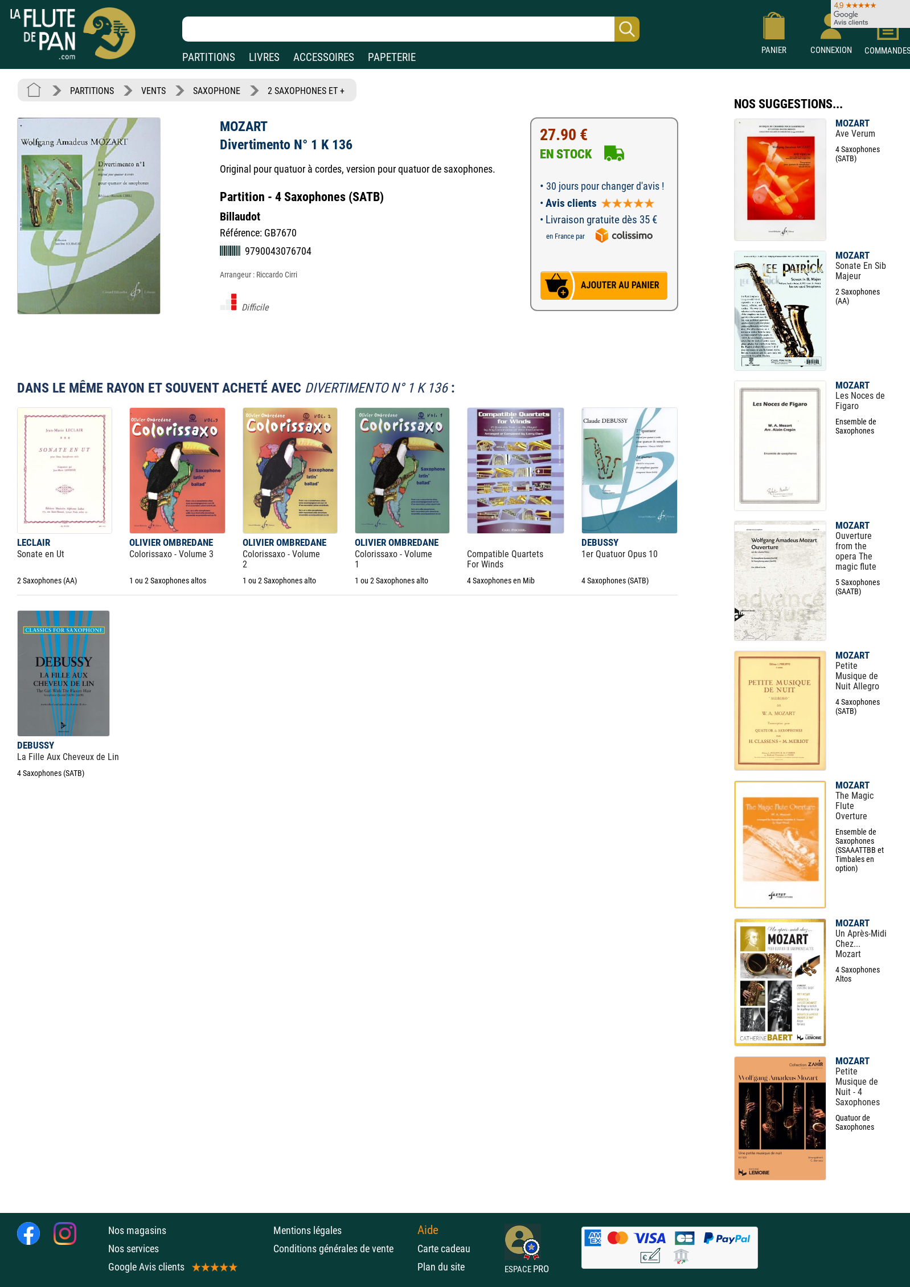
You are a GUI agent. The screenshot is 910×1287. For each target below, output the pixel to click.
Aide (427, 1230)
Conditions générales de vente (342, 1249)
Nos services (133, 1249)
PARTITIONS (208, 57)
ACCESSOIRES (323, 57)
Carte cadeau (443, 1249)
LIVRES (264, 57)
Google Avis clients (172, 1267)
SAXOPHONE (216, 90)
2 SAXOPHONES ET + (306, 90)
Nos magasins (137, 1230)
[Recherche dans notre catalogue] (411, 29)
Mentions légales (307, 1230)
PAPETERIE (392, 57)
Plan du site (441, 1267)
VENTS (153, 90)
